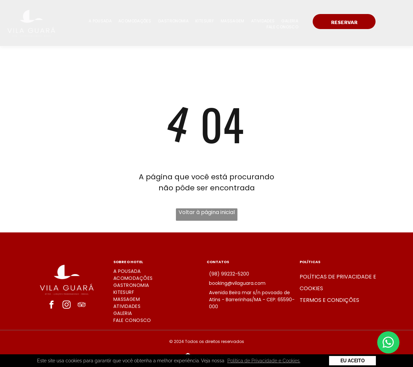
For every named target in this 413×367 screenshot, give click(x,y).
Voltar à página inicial (207, 212)
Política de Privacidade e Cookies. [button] (263, 360)
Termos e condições (329, 300)
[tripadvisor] (82, 306)
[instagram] (67, 306)
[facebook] (51, 306)
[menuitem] (100, 21)
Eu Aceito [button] (352, 360)
